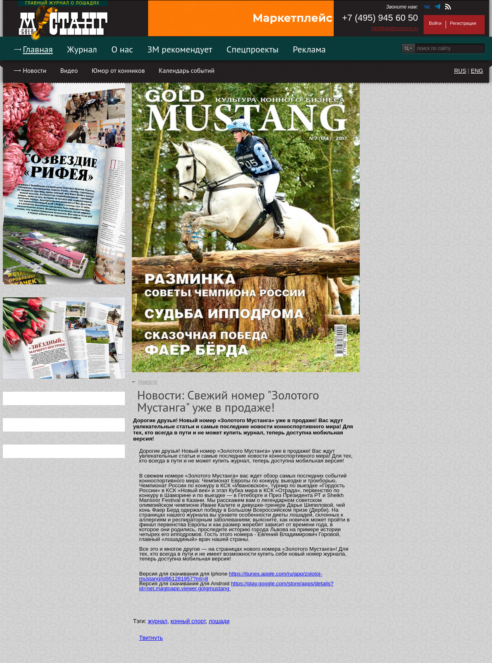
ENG (477, 71)
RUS (460, 71)
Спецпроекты (253, 49)
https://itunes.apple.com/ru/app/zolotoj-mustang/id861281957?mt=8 (230, 576)
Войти (435, 23)
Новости (34, 70)
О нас (122, 49)
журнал (157, 621)
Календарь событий (186, 70)
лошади (219, 621)
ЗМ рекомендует (179, 49)
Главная (38, 49)
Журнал (82, 49)
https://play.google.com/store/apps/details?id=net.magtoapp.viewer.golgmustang (236, 585)
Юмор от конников (118, 70)
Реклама (309, 49)
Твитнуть (151, 638)
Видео (69, 70)
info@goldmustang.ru (395, 28)
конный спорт (188, 621)
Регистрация (463, 23)
